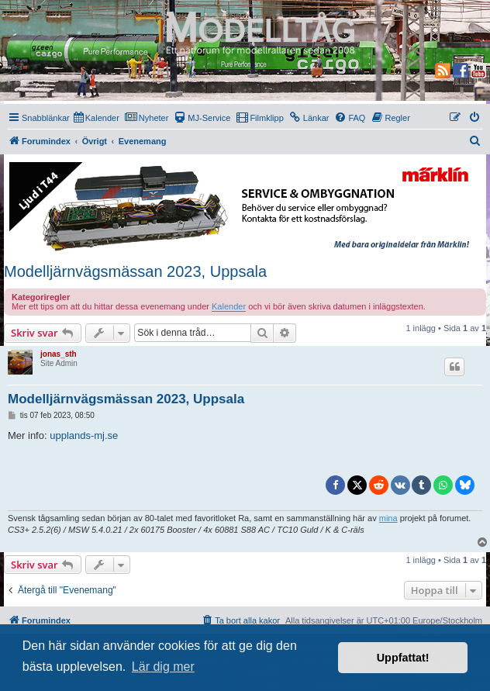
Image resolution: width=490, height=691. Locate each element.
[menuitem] (96, 118)
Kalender (229, 306)
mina (388, 518)
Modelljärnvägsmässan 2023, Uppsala (135, 271)
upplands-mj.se (84, 435)
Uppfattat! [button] (403, 657)
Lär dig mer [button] (163, 666)
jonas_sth (58, 354)
